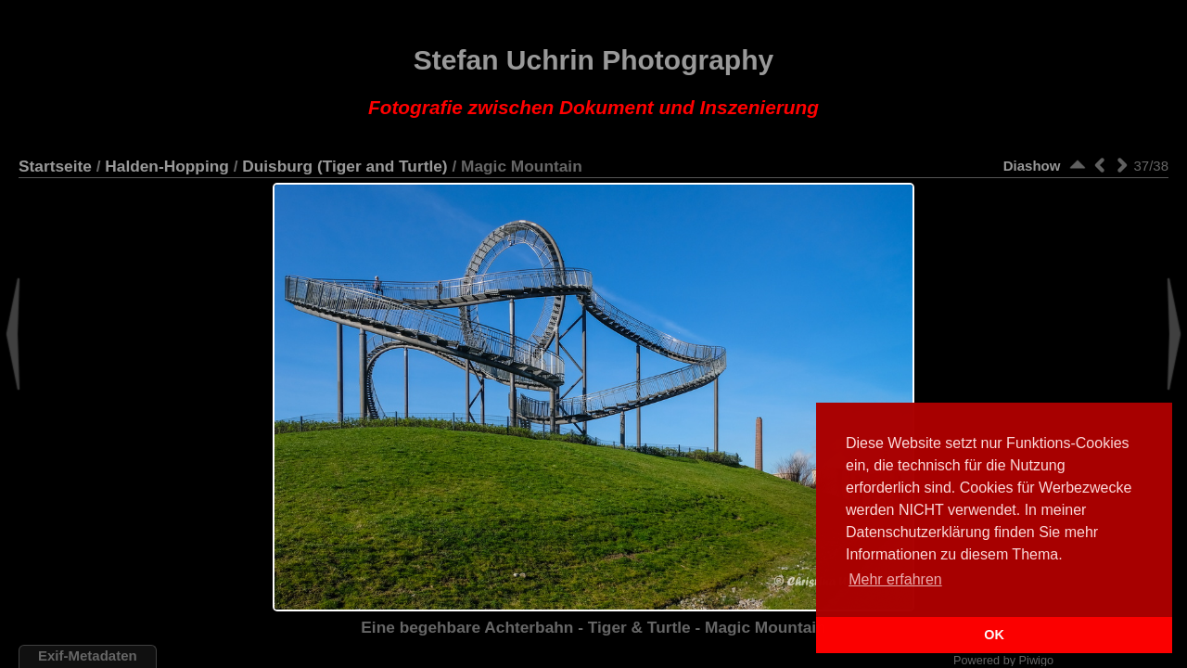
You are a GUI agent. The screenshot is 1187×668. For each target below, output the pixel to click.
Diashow (1032, 165)
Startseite (55, 166)
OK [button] (994, 634)
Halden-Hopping (167, 166)
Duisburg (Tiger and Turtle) (344, 166)
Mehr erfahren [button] (895, 579)
